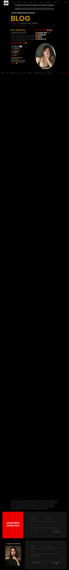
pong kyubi (13, 505)
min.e (19, 505)
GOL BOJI (40, 39)
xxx (13, 502)
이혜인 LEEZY (14, 55)
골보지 (38, 508)
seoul (22, 502)
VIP (42, 508)
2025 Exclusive (29, 505)
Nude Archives (23, 25)
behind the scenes (42, 500)
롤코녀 (16, 508)
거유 (35, 505)
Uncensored (53, 502)
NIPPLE (39, 37)
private (20, 500)
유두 (50, 505)
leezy (22, 503)
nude (22, 500)
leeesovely (30, 508)
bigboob (34, 500)
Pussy (27, 508)
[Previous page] (31, 496)
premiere (27, 502)
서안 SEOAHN (14, 49)
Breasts (19, 508)
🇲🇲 (16, 63)
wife (56, 502)
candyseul (48, 502)
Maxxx (15, 500)
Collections (32, 25)
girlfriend (29, 503)
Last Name (48, 518)
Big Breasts (13, 508)
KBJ (44, 503)
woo (40, 508)
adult (12, 500)
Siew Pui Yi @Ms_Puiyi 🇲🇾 (17, 62)
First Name (33, 518)
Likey (18, 23)
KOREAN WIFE (42, 33)
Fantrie (14, 23)
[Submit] (56, 563)
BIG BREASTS (41, 35)
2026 (36, 503)
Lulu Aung (13, 63)
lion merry (22, 508)
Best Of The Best (23, 505)
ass (25, 508)
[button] (41, 2)
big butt (33, 503)
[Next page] (37, 496)
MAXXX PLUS (19, 502)
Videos (18, 25)
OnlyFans (23, 23)
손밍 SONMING (14, 52)
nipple (32, 500)
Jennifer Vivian (46, 508)
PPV (24, 502)
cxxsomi (44, 505)
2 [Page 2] (35, 496)
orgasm (18, 503)
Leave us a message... (35, 555)
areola (16, 505)
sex (11, 502)
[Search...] (34, 9)
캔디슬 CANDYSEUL (15, 53)
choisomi (41, 505)
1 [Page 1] (33, 496)
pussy (38, 500)
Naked (38, 505)
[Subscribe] (56, 531)
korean (48, 505)
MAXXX (28, 25)
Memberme (35, 23)
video (17, 500)
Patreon (29, 23)
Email (32, 551)
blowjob (14, 503)
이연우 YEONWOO (15, 48)
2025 (52, 503)
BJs (54, 503)
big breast (25, 500)
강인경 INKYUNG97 (15, 51)
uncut (50, 503)
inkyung (45, 502)
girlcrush (53, 505)
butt (12, 503)
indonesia (34, 508)
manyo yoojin (39, 503)
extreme (56, 500)
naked (47, 500)
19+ (15, 502)
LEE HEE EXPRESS (51, 500)
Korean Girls (14, 25)
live (42, 503)
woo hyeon (26, 503)
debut (35, 502)
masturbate (41, 502)
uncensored (31, 502)
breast (29, 500)
